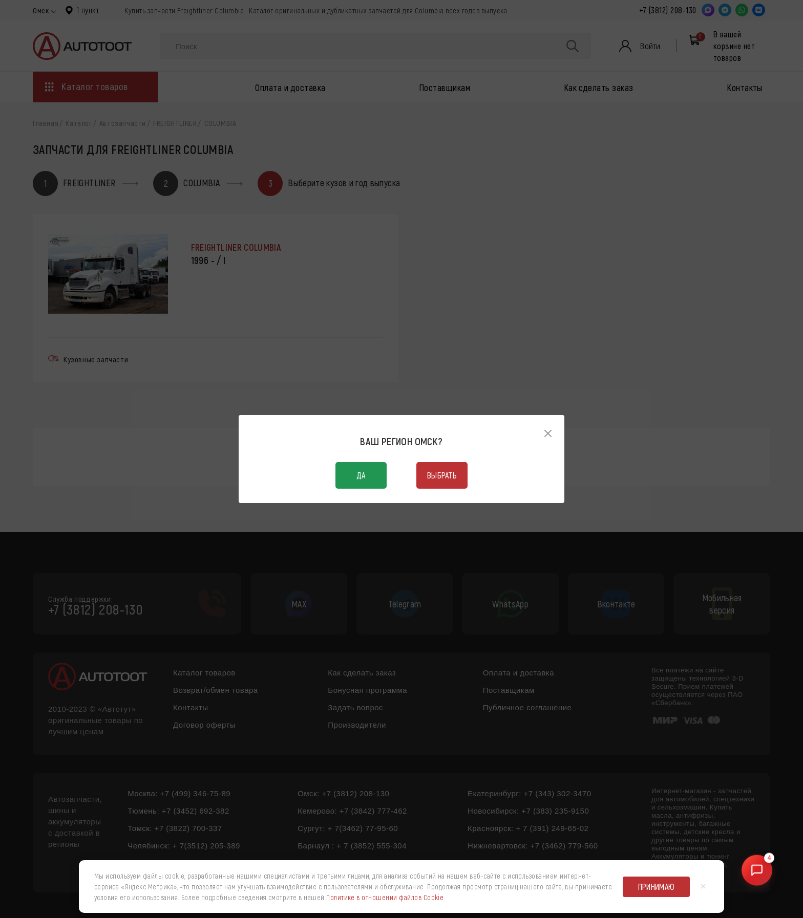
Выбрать (442, 475)
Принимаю (656, 886)
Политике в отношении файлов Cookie (384, 897)
